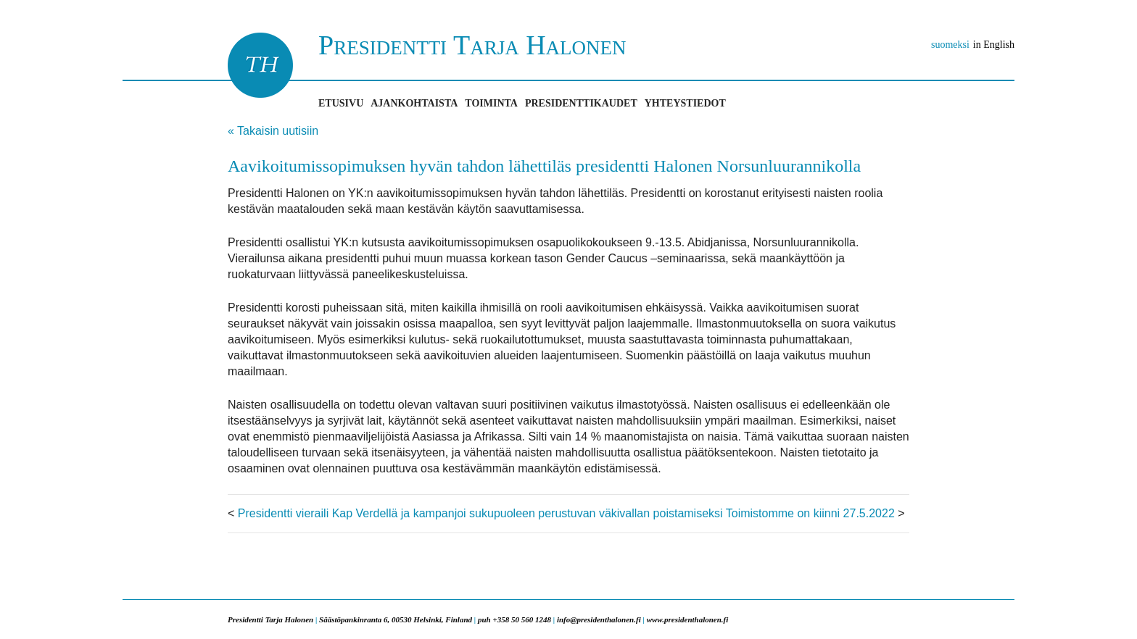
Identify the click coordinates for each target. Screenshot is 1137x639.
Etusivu (340, 103)
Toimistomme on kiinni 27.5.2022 (810, 513)
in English (993, 45)
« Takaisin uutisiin (273, 131)
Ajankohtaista (414, 103)
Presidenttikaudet (581, 103)
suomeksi (950, 45)
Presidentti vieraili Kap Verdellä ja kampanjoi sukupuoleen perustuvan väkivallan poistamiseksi (480, 513)
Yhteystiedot (685, 103)
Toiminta (491, 103)
